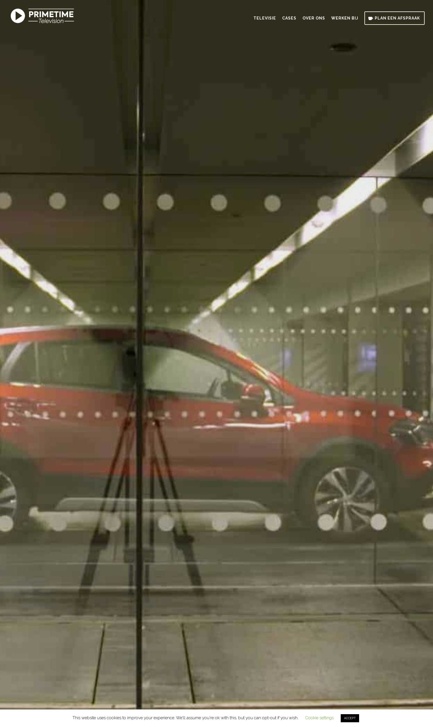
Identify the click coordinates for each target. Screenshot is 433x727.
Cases (289, 18)
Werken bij (344, 18)
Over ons (314, 18)
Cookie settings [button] (319, 717)
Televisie (264, 18)
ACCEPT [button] (350, 718)
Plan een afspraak (397, 18)
